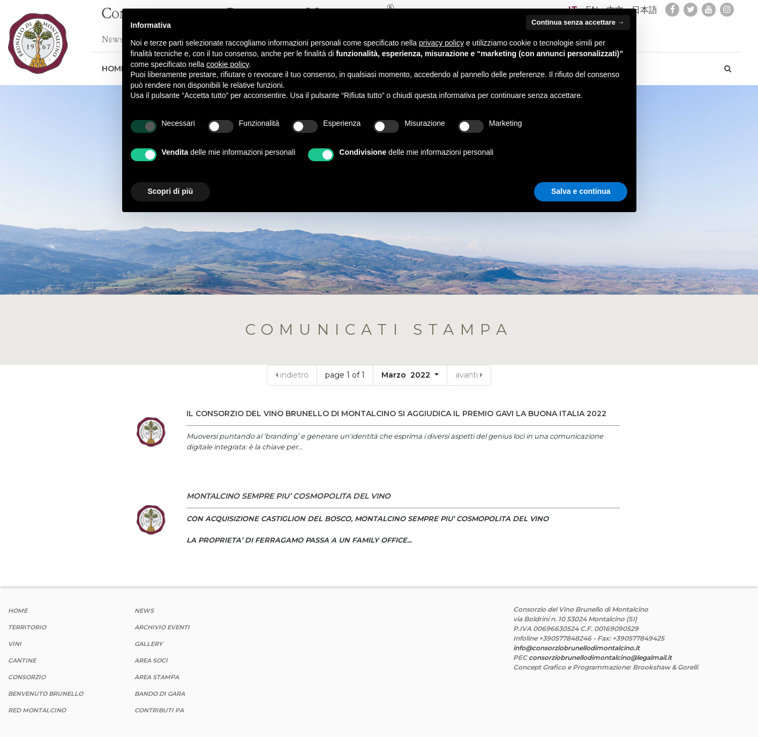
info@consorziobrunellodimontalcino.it (576, 648)
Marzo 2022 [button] (406, 375)
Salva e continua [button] (580, 191)
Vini (14, 644)
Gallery (148, 644)
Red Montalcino (37, 710)
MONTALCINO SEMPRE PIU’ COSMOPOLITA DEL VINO (288, 496)
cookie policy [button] (227, 64)
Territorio (27, 627)
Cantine (22, 660)
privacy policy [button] (441, 43)
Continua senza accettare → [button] (577, 22)
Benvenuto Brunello (45, 693)
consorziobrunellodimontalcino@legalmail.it (600, 657)
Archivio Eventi (162, 627)
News (112, 34)
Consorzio (27, 677)
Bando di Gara (159, 693)
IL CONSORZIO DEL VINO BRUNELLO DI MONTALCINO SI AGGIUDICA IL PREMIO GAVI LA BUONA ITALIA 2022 (396, 413)
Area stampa (156, 677)
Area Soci (151, 660)
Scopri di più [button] (170, 191)
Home (17, 610)
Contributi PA (159, 710)
